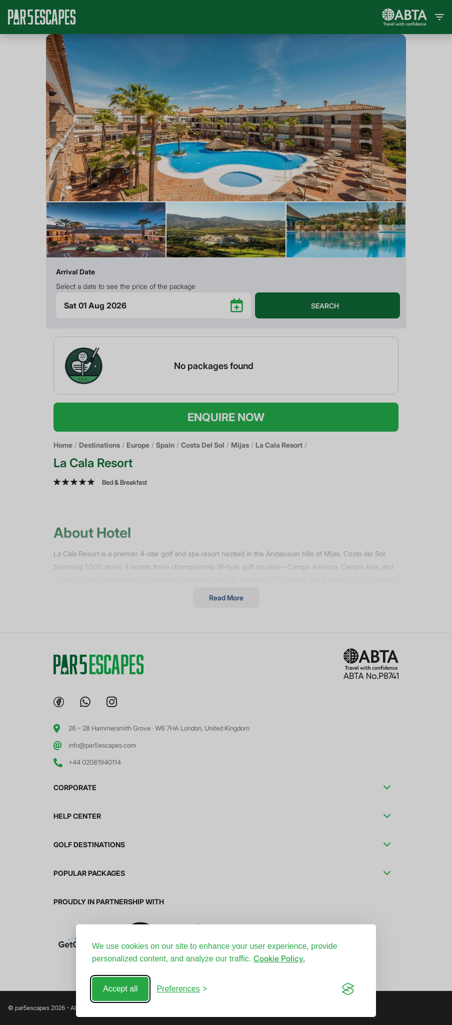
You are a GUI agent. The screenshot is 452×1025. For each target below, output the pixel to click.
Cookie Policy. (279, 958)
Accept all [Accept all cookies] (120, 988)
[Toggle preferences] (181, 988)
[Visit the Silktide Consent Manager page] (348, 989)
